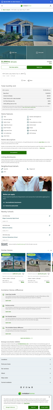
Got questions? (13, 152)
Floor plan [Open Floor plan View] (39, 53)
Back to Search (5, 10)
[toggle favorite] (23, 274)
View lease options (13, 67)
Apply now (39, 67)
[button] (26, 2)
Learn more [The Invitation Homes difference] (8, 333)
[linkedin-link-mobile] (29, 387)
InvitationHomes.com (23, 344)
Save (24, 80)
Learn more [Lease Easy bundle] (8, 300)
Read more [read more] (42, 148)
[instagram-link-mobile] (21, 387)
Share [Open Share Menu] (30, 80)
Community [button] (5, 255)
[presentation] (13, 268)
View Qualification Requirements (13, 202)
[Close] (49, 406)
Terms (21, 399)
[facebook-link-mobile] (23, 387)
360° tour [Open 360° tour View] (13, 53)
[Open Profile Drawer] (50, 6)
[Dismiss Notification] (51, 2)
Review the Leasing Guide (12, 205)
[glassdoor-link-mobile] (32, 387)
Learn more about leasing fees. (29, 107)
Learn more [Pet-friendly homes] (8, 322)
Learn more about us (26, 338)
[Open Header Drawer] (2, 6)
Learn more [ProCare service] (8, 311)
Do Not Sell (25, 399)
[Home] (26, 6)
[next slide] (51, 250)
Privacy (17, 399)
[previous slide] (48, 250)
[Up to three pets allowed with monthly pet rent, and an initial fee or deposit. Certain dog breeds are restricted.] (36, 130)
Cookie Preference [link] (33, 399)
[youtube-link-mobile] (26, 387)
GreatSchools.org (21, 244)
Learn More (42, 142)
